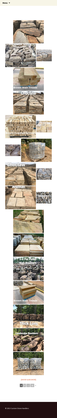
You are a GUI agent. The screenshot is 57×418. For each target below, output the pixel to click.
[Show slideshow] (28, 380)
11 (32, 385)
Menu (5, 3)
